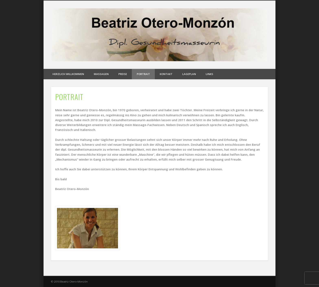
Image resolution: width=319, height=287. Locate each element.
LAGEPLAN (189, 74)
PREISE (122, 74)
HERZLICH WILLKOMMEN (68, 74)
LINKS (209, 74)
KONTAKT (166, 74)
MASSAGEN (101, 74)
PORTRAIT (143, 74)
